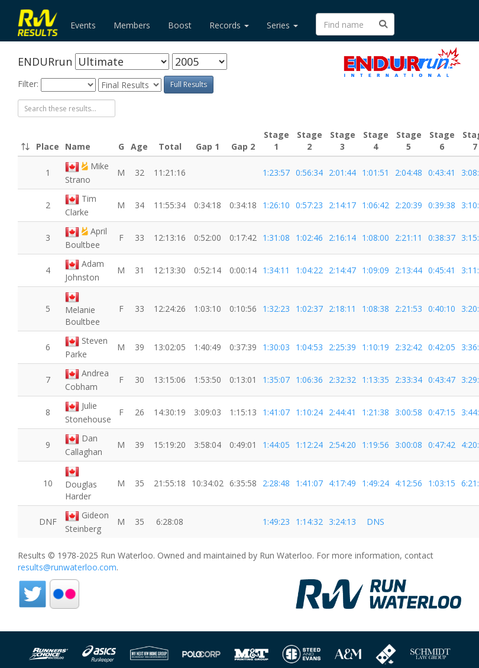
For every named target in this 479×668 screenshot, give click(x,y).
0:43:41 (441, 172)
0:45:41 (441, 270)
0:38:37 (441, 237)
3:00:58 (408, 412)
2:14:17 (342, 205)
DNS (375, 521)
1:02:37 (309, 308)
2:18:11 (342, 308)
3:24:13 (342, 521)
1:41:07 (276, 412)
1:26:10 (276, 205)
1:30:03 (276, 347)
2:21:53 (408, 308)
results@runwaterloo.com (67, 567)
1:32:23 (276, 308)
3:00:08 (408, 444)
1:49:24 (375, 483)
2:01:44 (342, 172)
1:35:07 (276, 379)
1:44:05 (276, 444)
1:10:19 (375, 347)
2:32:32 (342, 379)
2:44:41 (342, 412)
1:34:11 (276, 270)
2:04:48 (408, 172)
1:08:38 (375, 308)
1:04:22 (309, 270)
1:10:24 (309, 412)
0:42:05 (441, 347)
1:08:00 (375, 237)
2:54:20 (342, 444)
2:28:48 (276, 483)
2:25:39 (342, 347)
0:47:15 (441, 412)
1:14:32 (309, 521)
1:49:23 (276, 521)
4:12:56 (408, 483)
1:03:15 (441, 483)
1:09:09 (375, 270)
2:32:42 (408, 347)
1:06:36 (309, 379)
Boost (180, 25)
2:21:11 (408, 237)
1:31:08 (276, 237)
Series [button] (282, 25)
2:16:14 (342, 237)
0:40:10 (441, 308)
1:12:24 (309, 444)
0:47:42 (441, 444)
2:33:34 (408, 379)
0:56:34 (309, 172)
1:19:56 (375, 444)
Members (132, 25)
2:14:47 (342, 270)
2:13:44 (408, 270)
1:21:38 (375, 412)
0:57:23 (309, 205)
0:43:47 (441, 379)
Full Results (188, 84)
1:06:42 (375, 205)
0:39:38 (441, 205)
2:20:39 (408, 205)
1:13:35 (375, 379)
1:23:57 (276, 172)
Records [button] (229, 25)
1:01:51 (375, 172)
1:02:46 (309, 237)
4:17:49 (342, 483)
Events (83, 25)
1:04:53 (309, 347)
